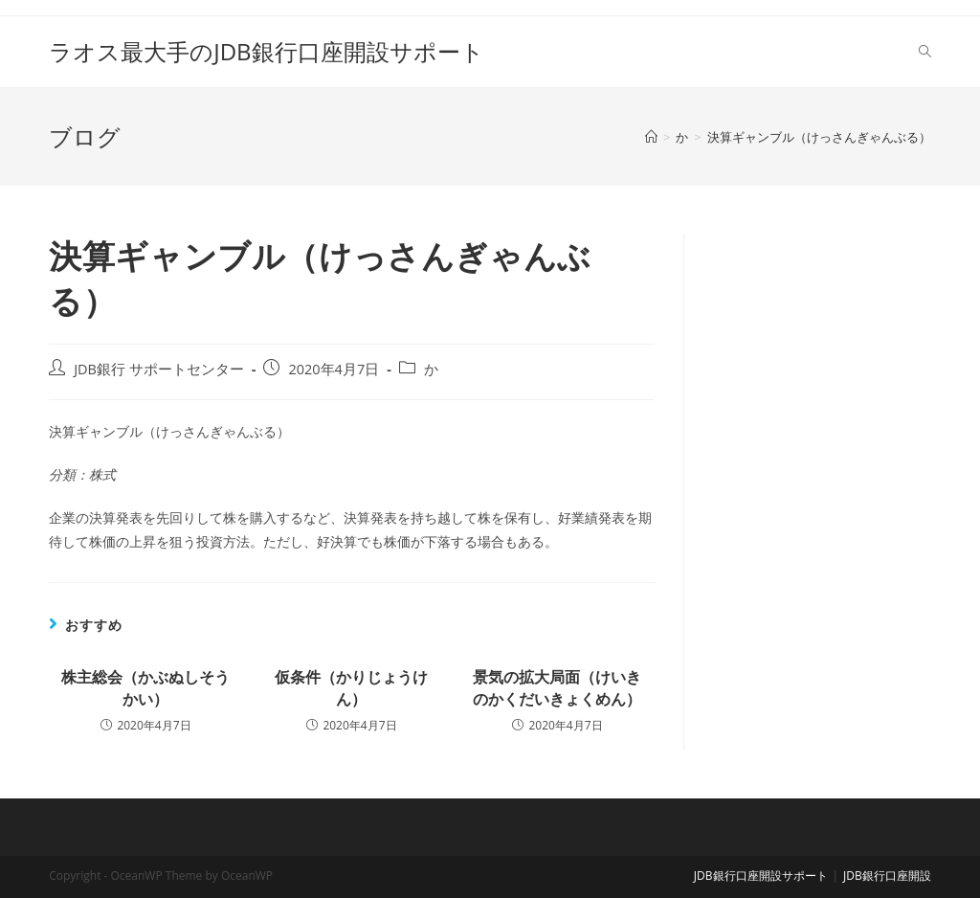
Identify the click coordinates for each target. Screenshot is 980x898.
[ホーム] (651, 137)
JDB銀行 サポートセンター (159, 369)
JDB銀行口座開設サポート (761, 875)
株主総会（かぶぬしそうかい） (145, 687)
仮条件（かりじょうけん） (351, 687)
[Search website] (925, 51)
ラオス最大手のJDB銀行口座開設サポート (266, 51)
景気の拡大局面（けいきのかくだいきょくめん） (557, 687)
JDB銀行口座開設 (887, 875)
